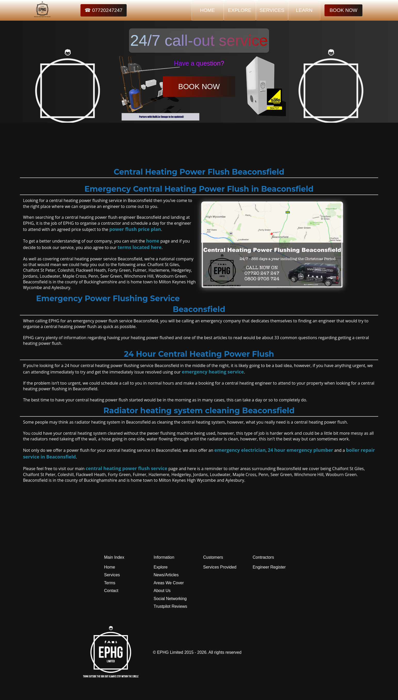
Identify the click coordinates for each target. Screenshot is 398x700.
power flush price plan (135, 229)
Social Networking (170, 598)
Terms (110, 583)
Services (112, 575)
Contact (111, 590)
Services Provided (220, 567)
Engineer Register (269, 567)
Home (109, 567)
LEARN (304, 10)
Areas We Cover (169, 583)
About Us (162, 590)
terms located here (139, 247)
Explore (161, 567)
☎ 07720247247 (104, 10)
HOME (207, 10)
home (152, 241)
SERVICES (272, 10)
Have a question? (199, 63)
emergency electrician (240, 450)
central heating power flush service (126, 468)
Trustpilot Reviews (170, 606)
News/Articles (166, 575)
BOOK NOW (344, 10)
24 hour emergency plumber (300, 450)
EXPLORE (239, 10)
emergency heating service (213, 372)
